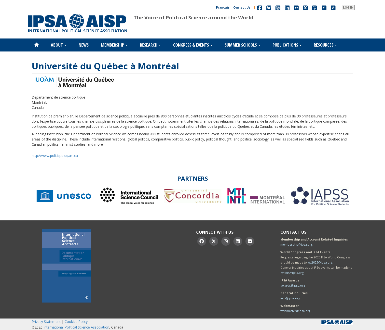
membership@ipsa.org (296, 244)
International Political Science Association (76, 327)
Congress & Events (192, 45)
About (58, 45)
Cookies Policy (76, 321)
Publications (287, 45)
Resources (325, 45)
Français (223, 7)
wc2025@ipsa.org (320, 262)
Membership (114, 45)
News (84, 45)
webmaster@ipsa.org (295, 311)
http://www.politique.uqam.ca (55, 155)
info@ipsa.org (290, 298)
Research (150, 45)
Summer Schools (242, 45)
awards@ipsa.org (292, 285)
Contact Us (241, 7)
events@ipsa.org (292, 273)
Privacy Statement (46, 321)
